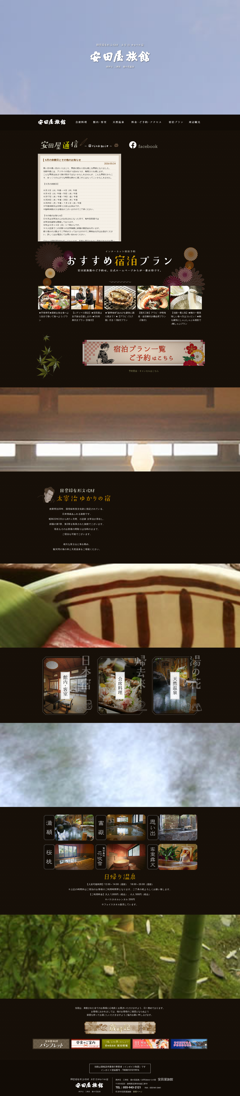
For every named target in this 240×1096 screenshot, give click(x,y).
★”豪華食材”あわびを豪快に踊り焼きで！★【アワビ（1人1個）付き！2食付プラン (119, 316)
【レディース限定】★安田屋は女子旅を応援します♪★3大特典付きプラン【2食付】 (87, 316)
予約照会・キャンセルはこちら (144, 371)
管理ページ (137, 1092)
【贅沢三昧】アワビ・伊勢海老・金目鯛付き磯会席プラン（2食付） (152, 316)
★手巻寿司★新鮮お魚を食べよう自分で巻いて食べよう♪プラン (54, 316)
